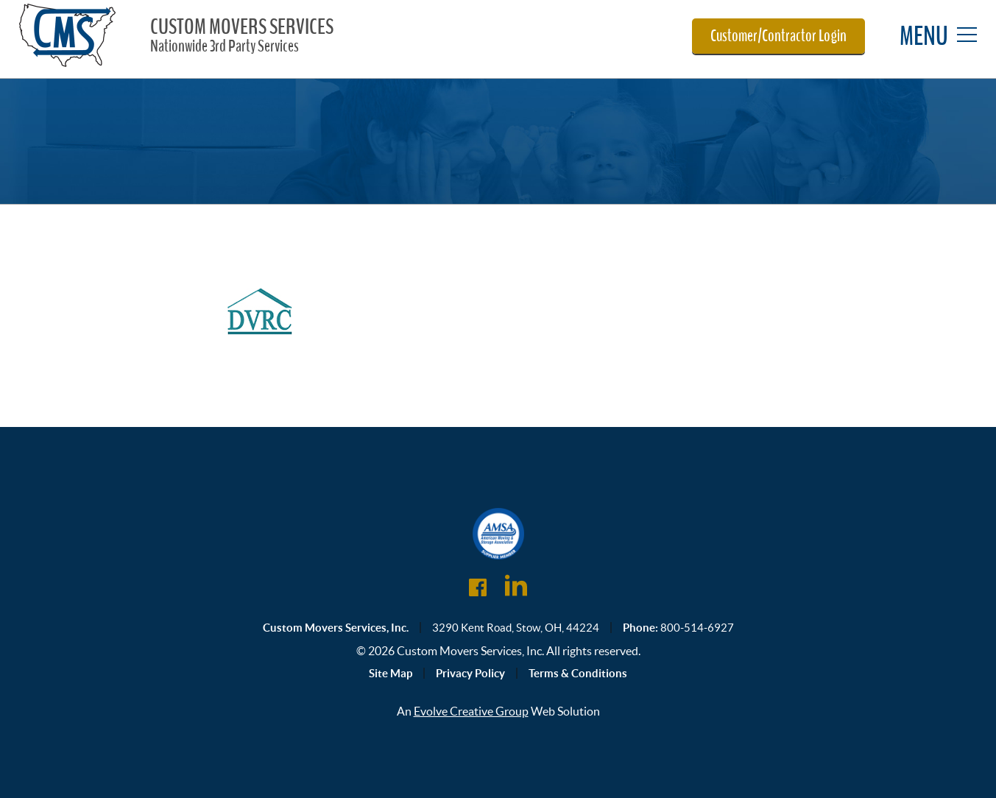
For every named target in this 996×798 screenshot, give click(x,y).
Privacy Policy (470, 673)
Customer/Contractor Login (778, 36)
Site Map (390, 673)
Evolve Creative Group (471, 711)
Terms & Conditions (578, 673)
